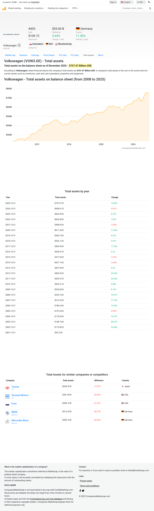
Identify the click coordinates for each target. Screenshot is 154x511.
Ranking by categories (58, 8)
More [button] (100, 55)
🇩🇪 (84, 28)
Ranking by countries (33, 8)
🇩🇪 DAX (49, 44)
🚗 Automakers (36, 44)
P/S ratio (75, 55)
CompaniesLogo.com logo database (46, 499)
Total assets (88, 55)
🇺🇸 (126, 2)
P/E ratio (63, 55)
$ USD (140, 2)
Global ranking (14, 8)
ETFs (74, 8)
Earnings (35, 55)
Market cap (10, 55)
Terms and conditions (89, 486)
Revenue (23, 55)
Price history (49, 55)
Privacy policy (86, 481)
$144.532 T (35, 2)
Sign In (113, 2)
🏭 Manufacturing (63, 44)
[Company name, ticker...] (136, 8)
